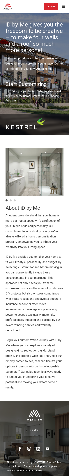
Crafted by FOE (34, 470)
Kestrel (34, 430)
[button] (7, 200)
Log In (51, 6)
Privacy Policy (54, 462)
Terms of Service (15, 470)
